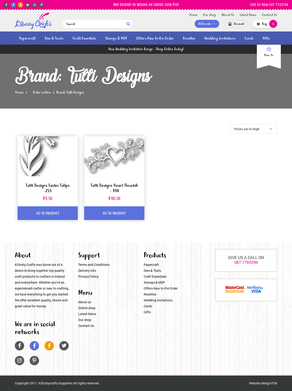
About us (84, 302)
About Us (228, 15)
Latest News (248, 15)
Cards (249, 38)
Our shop (209, 15)
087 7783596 (246, 262)
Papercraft (27, 38)
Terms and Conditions (94, 264)
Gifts (266, 38)
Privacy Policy (88, 276)
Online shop (86, 308)
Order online (42, 92)
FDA (274, 383)
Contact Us (269, 15)
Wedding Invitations (219, 38)
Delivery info (87, 270)
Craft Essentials (84, 38)
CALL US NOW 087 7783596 (269, 5)
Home (193, 15)
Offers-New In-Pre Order (155, 38)
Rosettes (189, 38)
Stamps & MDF (116, 38)
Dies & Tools (54, 38)
